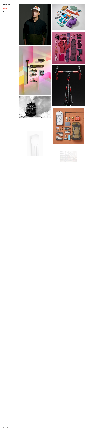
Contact (4, 11)
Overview (5, 8)
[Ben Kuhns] (7, 4)
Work (4, 9)
